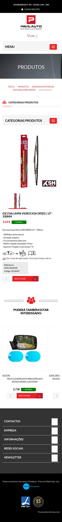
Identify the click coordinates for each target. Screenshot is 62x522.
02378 (6, 375)
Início (11, 87)
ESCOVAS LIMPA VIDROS (24, 90)
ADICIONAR (26, 278)
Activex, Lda (54, 512)
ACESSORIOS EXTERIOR (43, 87)
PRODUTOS (23, 87)
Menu (10, 47)
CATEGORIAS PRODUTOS (23, 120)
